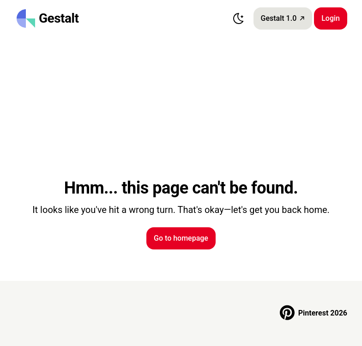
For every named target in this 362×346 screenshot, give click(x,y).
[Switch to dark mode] (239, 18)
